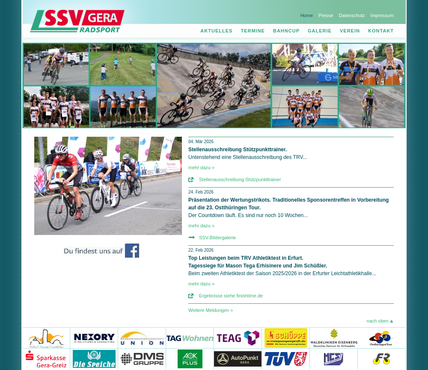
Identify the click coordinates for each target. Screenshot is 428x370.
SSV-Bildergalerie (217, 237)
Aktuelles (216, 30)
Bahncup (286, 30)
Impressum (382, 15)
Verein (350, 30)
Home (306, 15)
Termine (253, 30)
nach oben (378, 320)
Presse (325, 15)
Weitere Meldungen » (210, 310)
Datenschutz (352, 15)
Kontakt (381, 30)
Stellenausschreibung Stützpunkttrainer (240, 179)
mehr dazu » (201, 167)
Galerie (320, 30)
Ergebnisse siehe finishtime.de (231, 295)
